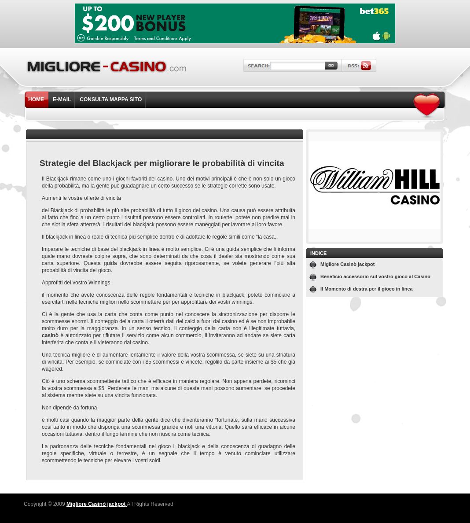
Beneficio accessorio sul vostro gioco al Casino (375, 276)
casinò (50, 335)
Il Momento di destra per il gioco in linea (366, 288)
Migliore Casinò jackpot (347, 264)
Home (36, 99)
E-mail (62, 99)
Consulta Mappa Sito (111, 99)
